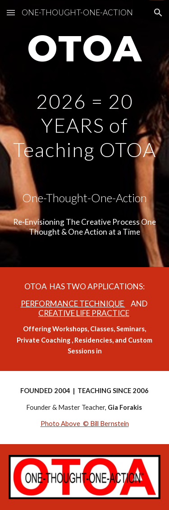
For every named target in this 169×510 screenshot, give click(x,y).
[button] (11, 12)
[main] (85, 52)
